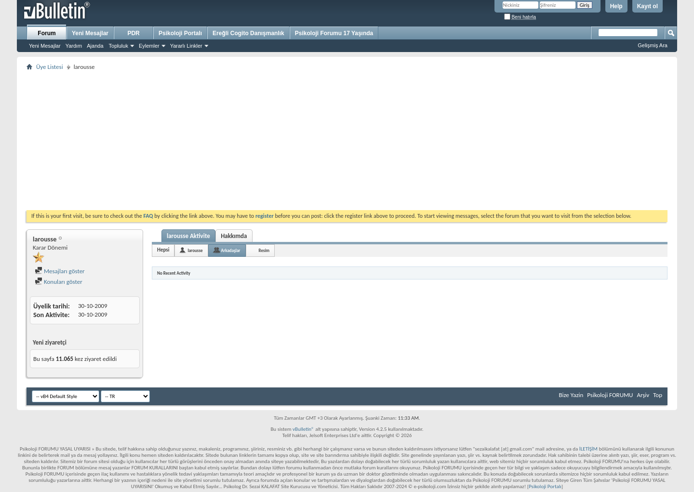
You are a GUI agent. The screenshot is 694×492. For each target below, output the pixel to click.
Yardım (74, 46)
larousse (194, 250)
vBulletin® (303, 429)
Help (616, 6)
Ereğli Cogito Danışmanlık (248, 33)
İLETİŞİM (588, 449)
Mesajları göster (60, 271)
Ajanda (95, 46)
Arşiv (643, 395)
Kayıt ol (647, 6)
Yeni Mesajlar (45, 46)
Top (657, 395)
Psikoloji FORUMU (610, 395)
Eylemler (149, 46)
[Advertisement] (316, 140)
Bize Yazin (571, 395)
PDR (133, 33)
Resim (264, 250)
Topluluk (118, 46)
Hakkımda (234, 235)
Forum (46, 33)
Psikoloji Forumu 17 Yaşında (334, 33)
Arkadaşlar (230, 250)
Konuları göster (58, 281)
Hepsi (163, 250)
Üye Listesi (49, 66)
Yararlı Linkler (186, 46)
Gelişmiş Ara (652, 45)
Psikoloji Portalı (180, 33)
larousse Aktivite (188, 235)
